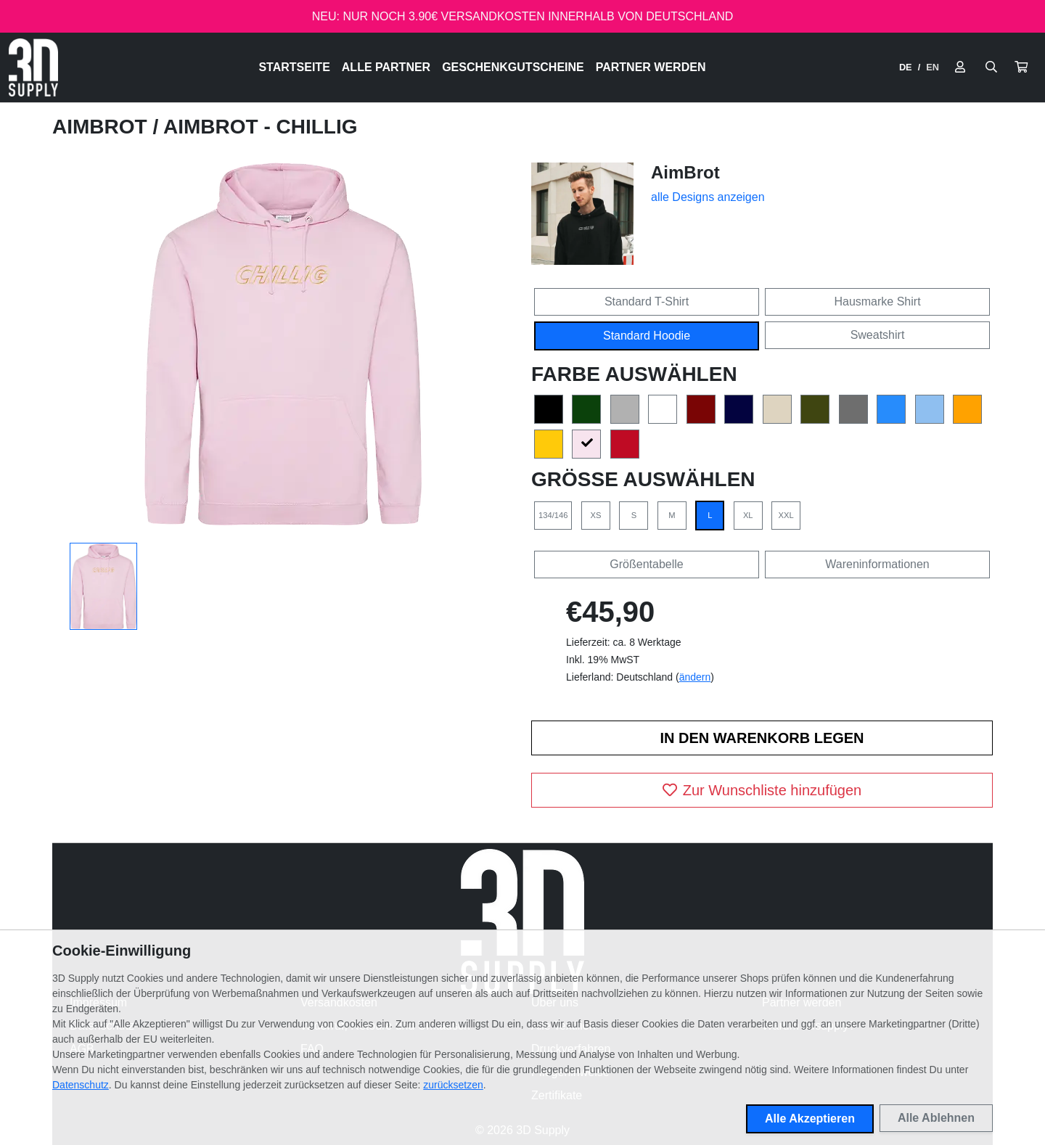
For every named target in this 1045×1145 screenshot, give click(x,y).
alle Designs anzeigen (708, 197)
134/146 (552, 515)
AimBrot (102, 126)
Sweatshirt (878, 335)
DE (905, 67)
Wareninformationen (877, 564)
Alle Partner (386, 67)
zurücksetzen (453, 1085)
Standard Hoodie (646, 335)
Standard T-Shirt (647, 301)
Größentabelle (646, 564)
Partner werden (651, 67)
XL (748, 515)
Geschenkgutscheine (513, 67)
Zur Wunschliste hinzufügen (762, 790)
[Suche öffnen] (991, 67)
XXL (786, 515)
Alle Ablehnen (936, 1118)
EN (932, 67)
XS (595, 515)
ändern (695, 677)
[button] (1021, 67)
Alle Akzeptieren (810, 1118)
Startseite (293, 67)
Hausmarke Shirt (877, 301)
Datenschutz (80, 1085)
